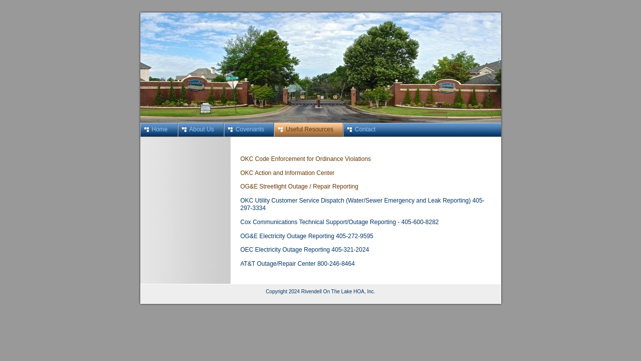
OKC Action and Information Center (288, 172)
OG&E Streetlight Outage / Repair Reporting (299, 186)
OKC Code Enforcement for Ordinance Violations (306, 158)
